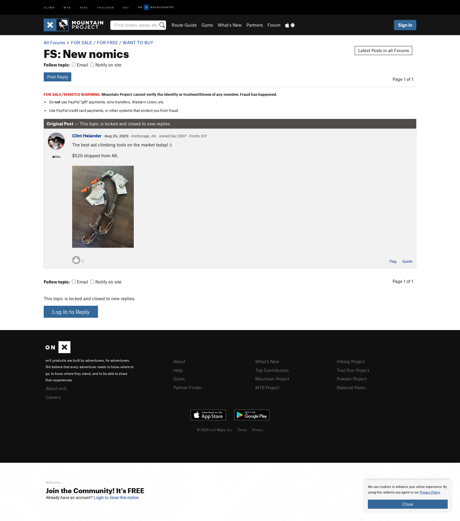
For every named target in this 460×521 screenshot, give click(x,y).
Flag (392, 261)
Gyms (207, 25)
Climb (49, 7)
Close (407, 504)
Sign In (405, 25)
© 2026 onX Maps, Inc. (215, 430)
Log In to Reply (70, 311)
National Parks (351, 387)
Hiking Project (351, 361)
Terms (242, 430)
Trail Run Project (353, 370)
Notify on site (105, 64)
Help (178, 370)
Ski (126, 7)
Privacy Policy (430, 492)
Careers (53, 397)
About (179, 361)
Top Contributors (272, 370)
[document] (408, 496)
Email (80, 64)
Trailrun (105, 7)
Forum (274, 25)
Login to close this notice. (117, 497)
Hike (84, 7)
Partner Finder (187, 387)
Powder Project (351, 378)
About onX (56, 388)
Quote (407, 261)
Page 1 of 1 (403, 79)
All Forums (54, 42)
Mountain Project (272, 378)
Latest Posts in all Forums (383, 50)
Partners (254, 25)
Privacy (257, 430)
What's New (230, 25)
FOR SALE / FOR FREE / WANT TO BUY (112, 42)
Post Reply (57, 76)
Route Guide (184, 25)
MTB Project (267, 387)
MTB (67, 7)
